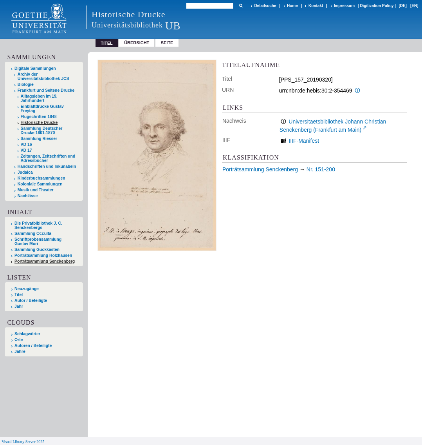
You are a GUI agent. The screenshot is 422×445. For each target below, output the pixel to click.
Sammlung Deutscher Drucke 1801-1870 (42, 130)
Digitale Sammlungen (35, 68)
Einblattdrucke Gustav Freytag (42, 108)
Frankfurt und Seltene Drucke (46, 90)
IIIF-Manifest (304, 141)
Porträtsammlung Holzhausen (43, 255)
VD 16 (26, 144)
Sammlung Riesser (39, 138)
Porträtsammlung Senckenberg (44, 261)
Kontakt (315, 6)
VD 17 (26, 150)
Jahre (19, 351)
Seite (167, 42)
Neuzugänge (26, 289)
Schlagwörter (27, 334)
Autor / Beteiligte (30, 300)
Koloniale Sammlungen (40, 184)
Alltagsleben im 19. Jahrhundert (39, 98)
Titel (18, 294)
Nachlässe (28, 196)
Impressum (344, 6)
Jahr (18, 306)
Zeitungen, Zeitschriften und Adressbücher (48, 158)
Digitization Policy (376, 6)
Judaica (25, 172)
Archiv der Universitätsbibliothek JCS (43, 76)
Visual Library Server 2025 (23, 442)
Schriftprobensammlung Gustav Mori (37, 241)
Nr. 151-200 (321, 169)
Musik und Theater (36, 190)
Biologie (26, 84)
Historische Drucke (39, 122)
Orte (18, 340)
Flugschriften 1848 (39, 116)
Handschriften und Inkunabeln (47, 166)
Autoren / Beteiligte (33, 345)
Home (292, 6)
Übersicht (136, 42)
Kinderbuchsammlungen (41, 178)
